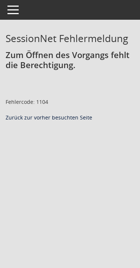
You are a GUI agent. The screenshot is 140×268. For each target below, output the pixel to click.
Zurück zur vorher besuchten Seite (49, 117)
